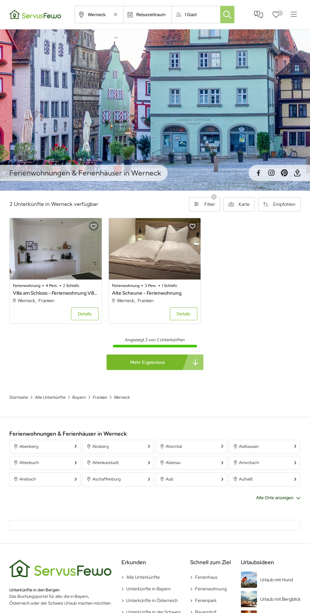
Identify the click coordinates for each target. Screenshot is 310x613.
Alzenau (173, 462)
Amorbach (249, 462)
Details (85, 314)
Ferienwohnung (211, 589)
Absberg (100, 446)
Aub (169, 479)
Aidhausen (249, 446)
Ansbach (27, 479)
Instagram (271, 173)
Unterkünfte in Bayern (148, 589)
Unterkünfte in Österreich (152, 600)
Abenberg (28, 446)
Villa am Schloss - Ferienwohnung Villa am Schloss (55, 293)
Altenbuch (29, 462)
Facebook (258, 173)
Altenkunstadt (105, 462)
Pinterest (284, 173)
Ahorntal (174, 446)
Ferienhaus (206, 577)
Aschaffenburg (106, 479)
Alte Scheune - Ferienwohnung (146, 293)
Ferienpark (206, 600)
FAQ (259, 14)
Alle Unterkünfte (143, 577)
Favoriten (280, 13)
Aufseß (246, 479)
